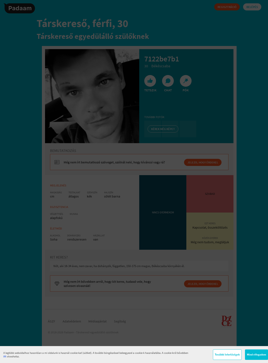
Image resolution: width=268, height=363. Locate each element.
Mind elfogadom (256, 354)
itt (4, 356)
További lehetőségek (227, 354)
